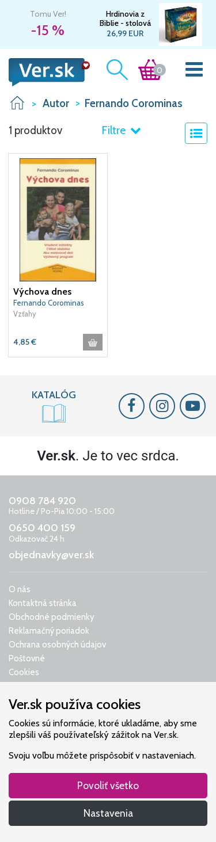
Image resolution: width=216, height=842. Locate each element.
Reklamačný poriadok (49, 631)
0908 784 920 (42, 500)
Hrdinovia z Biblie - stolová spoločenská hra (125, 18)
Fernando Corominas (48, 302)
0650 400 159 (42, 527)
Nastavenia (108, 813)
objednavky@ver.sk (51, 554)
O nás (20, 589)
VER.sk (17, 102)
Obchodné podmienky (51, 617)
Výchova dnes (42, 291)
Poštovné (27, 658)
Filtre (121, 130)
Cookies (24, 672)
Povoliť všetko (108, 785)
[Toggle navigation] (194, 72)
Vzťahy (24, 313)
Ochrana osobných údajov (57, 644)
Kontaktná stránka (43, 603)
